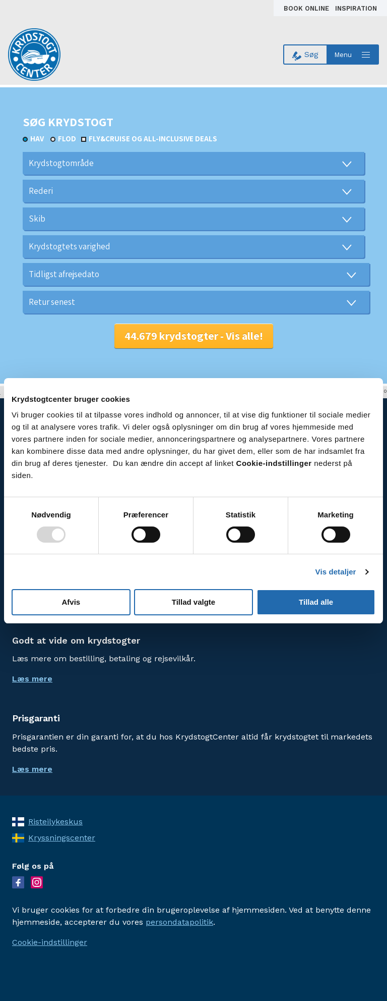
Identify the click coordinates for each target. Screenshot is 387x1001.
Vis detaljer (335, 571)
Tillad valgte (193, 602)
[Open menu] (353, 54)
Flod (67, 138)
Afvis (70, 602)
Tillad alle (316, 602)
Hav (37, 138)
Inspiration (356, 8)
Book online (307, 8)
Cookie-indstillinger (49, 942)
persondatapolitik (179, 922)
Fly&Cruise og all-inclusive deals (153, 138)
